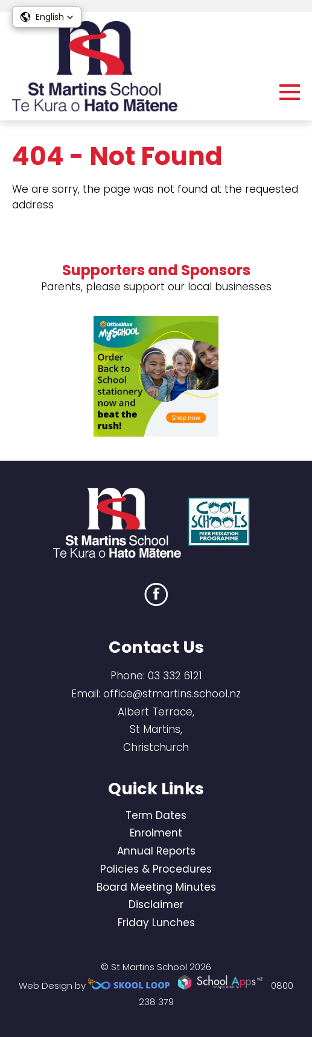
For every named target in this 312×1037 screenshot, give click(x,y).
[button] (47, 16)
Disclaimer (156, 904)
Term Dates (156, 815)
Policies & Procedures (156, 869)
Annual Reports (156, 851)
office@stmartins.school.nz (172, 694)
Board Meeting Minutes (156, 887)
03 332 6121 (175, 675)
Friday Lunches (156, 922)
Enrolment (156, 833)
